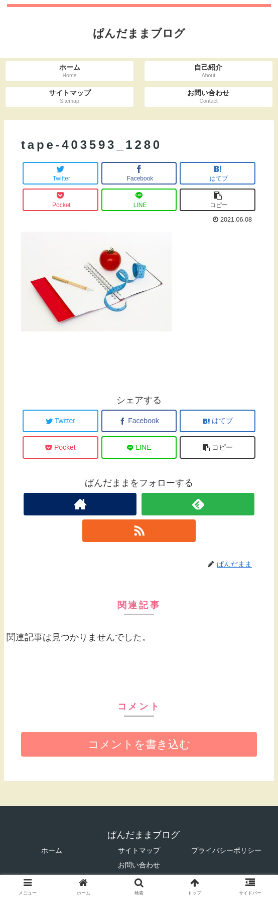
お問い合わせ (139, 865)
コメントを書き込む (139, 744)
